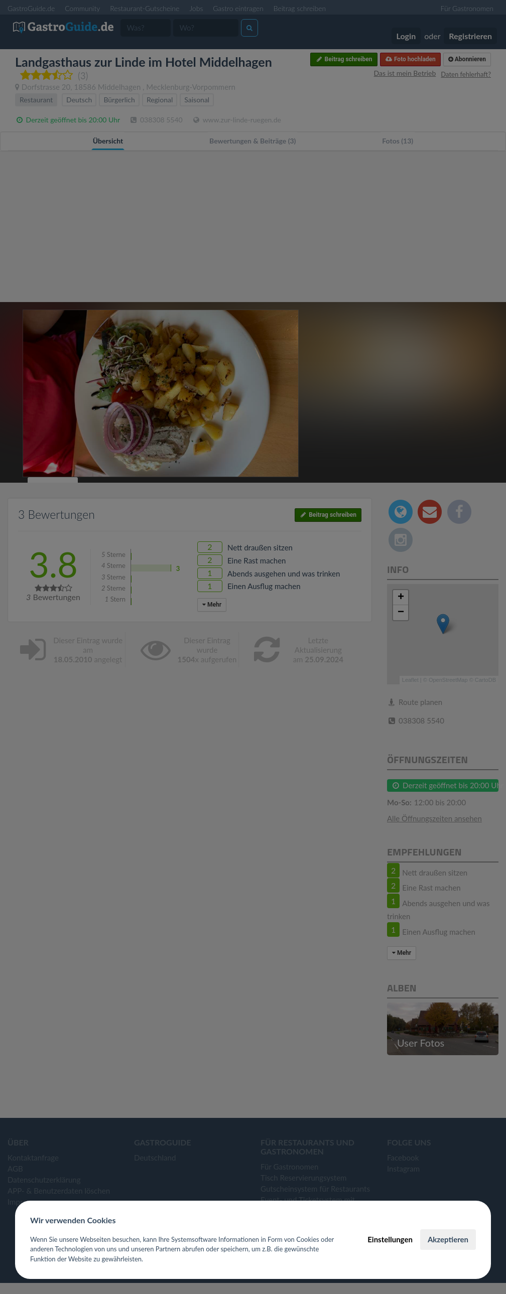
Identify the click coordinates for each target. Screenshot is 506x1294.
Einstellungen (390, 1239)
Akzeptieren (448, 1239)
